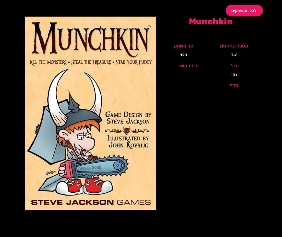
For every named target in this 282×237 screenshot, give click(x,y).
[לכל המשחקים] (244, 10)
